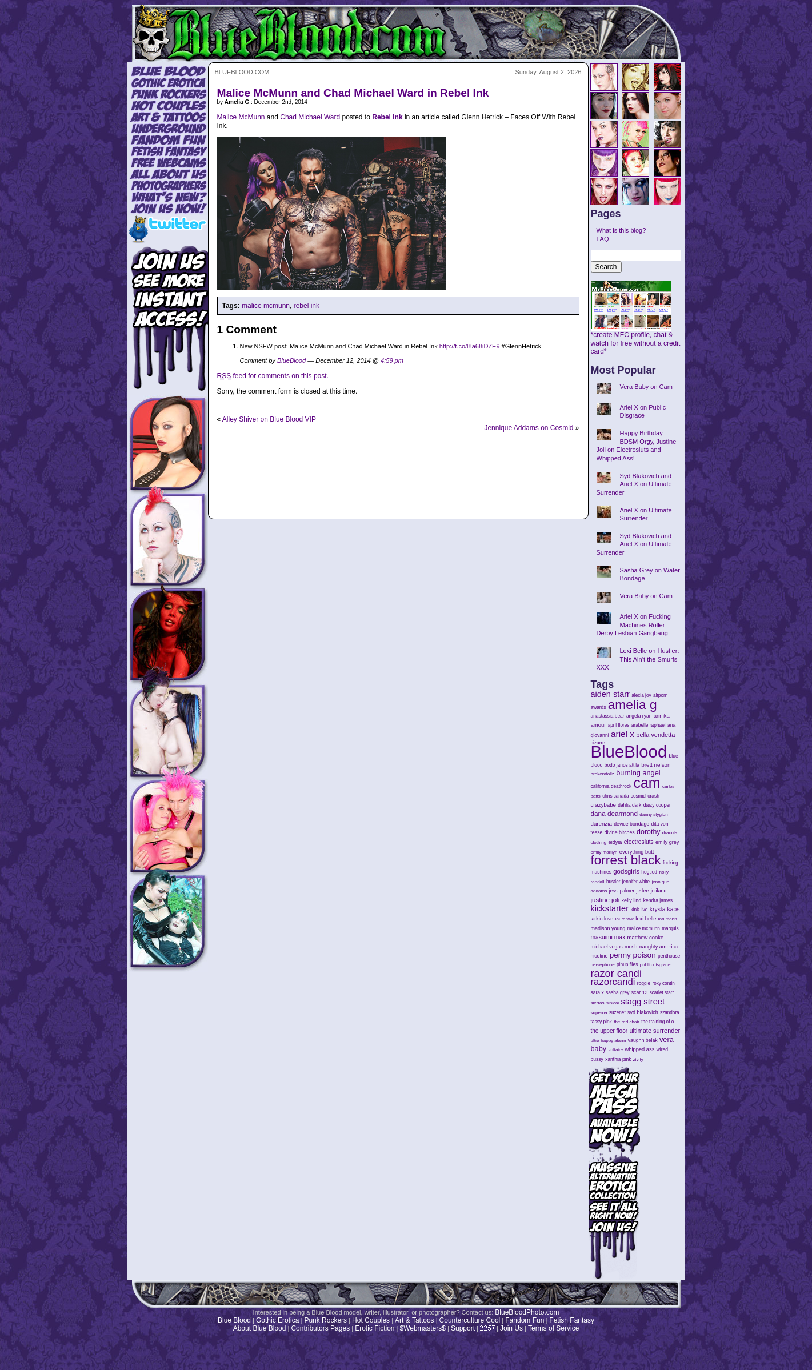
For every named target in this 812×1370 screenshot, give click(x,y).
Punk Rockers (325, 1320)
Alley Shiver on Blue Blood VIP (269, 419)
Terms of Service (553, 1328)
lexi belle (645, 919)
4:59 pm (392, 360)
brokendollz (602, 773)
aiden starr (610, 694)
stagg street (643, 1001)
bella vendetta (655, 734)
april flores (619, 725)
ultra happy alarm (608, 1040)
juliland (659, 891)
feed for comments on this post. (273, 376)
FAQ (603, 238)
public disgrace (655, 964)
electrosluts (639, 842)
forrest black (626, 860)
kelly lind (632, 900)
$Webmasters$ (422, 1328)
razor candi (616, 973)
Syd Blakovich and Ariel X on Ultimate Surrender (634, 484)
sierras (598, 1003)
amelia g (632, 704)
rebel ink (306, 306)
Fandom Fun (524, 1320)
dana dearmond (614, 813)
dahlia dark (629, 805)
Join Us (511, 1328)
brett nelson (655, 765)
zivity (638, 1059)
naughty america (658, 947)
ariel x (622, 734)
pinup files (627, 964)
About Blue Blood (259, 1328)
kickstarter (610, 908)
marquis (670, 928)
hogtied (649, 872)
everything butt (636, 852)
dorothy (648, 832)
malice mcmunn (266, 306)
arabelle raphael (648, 725)
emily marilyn (604, 852)
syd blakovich (642, 1012)
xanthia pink (618, 1059)
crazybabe (603, 805)
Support (463, 1328)
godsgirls (626, 871)
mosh (631, 947)
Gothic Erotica (277, 1320)
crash (653, 796)
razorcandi (613, 981)
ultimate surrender (654, 1030)
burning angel (638, 772)
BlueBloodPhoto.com (527, 1312)
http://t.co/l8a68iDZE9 (469, 346)
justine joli (605, 899)
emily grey (667, 842)
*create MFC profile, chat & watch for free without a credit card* (636, 340)
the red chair (626, 1021)
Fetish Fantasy (571, 1320)
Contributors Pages (320, 1328)
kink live (638, 909)
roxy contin (663, 983)
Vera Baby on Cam (646, 386)
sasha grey (617, 992)
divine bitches (620, 832)
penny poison (633, 955)
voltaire (615, 1049)
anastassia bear (608, 716)
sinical (612, 1003)
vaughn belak (643, 1040)
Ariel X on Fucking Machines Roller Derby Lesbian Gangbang (634, 624)
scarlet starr (662, 992)
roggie (643, 983)
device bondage (631, 824)
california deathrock (611, 786)
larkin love (602, 919)
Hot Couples (371, 1320)
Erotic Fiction (374, 1328)
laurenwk (624, 919)
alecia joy (641, 695)
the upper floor (609, 1031)
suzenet (617, 1012)
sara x (597, 992)
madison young (608, 928)
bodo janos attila (622, 765)
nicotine (599, 956)
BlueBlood (291, 360)
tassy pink (601, 1021)
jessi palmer (622, 891)
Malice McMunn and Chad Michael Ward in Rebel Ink (353, 93)
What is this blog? (621, 230)
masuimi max (608, 937)
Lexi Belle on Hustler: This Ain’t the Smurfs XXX (638, 659)
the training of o (657, 1021)
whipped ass (640, 1049)
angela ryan (639, 716)
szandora (669, 1012)
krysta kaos (665, 909)
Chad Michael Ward (310, 117)
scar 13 (639, 992)
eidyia (615, 842)
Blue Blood (234, 1320)
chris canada (615, 796)
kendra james (658, 900)
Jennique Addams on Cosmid (528, 428)
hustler (613, 881)
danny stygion (653, 814)
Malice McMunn (241, 117)
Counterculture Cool (470, 1320)
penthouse (669, 956)
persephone (603, 964)
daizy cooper (657, 805)
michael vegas (607, 947)
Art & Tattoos (414, 1320)
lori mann (667, 919)
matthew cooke (645, 937)
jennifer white (636, 881)
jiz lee (643, 891)
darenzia (601, 823)
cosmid (638, 796)
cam (647, 783)
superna (599, 1012)
